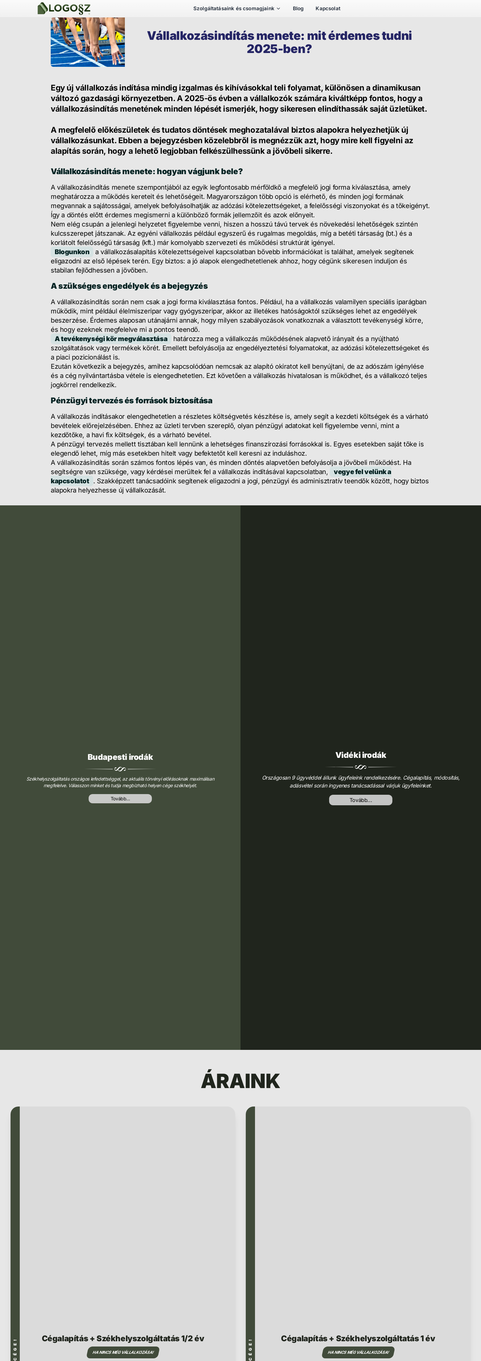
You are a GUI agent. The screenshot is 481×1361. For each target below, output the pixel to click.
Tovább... (120, 798)
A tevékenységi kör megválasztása (111, 339)
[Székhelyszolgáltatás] (64, 8)
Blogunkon (72, 252)
